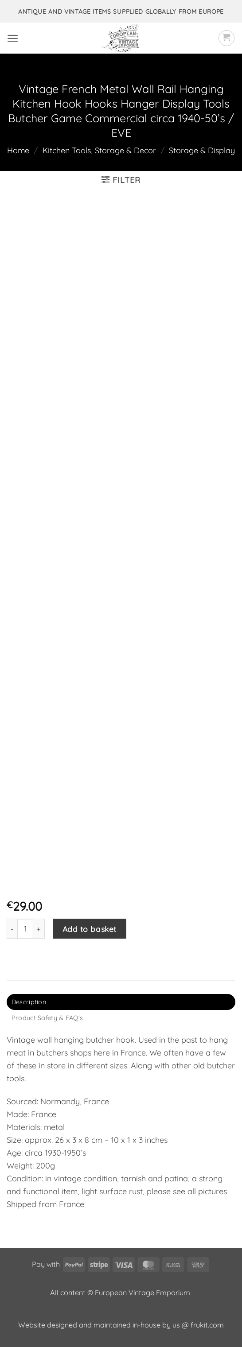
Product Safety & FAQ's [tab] (47, 1018)
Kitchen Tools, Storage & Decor (99, 150)
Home (18, 150)
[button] (13, 38)
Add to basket (89, 929)
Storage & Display (202, 150)
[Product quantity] (25, 929)
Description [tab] (29, 1002)
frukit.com (207, 1324)
